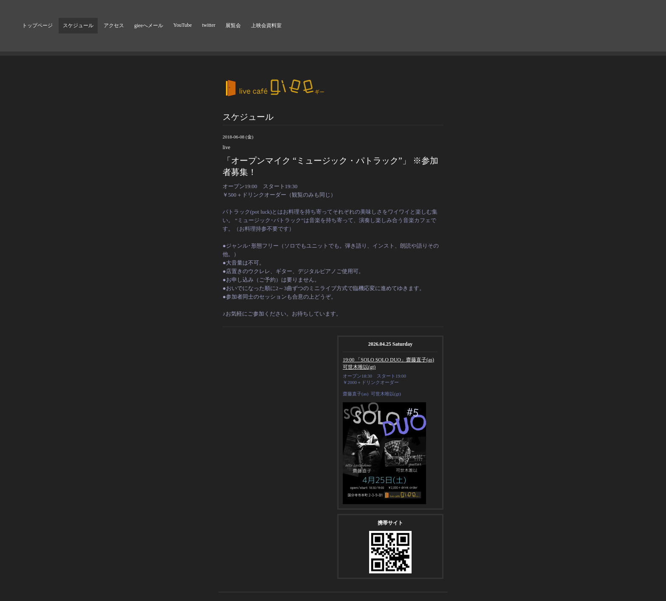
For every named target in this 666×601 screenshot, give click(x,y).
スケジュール (78, 25)
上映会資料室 (266, 25)
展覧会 (233, 25)
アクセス (114, 25)
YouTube (182, 25)
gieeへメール (148, 25)
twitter (208, 25)
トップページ (37, 25)
